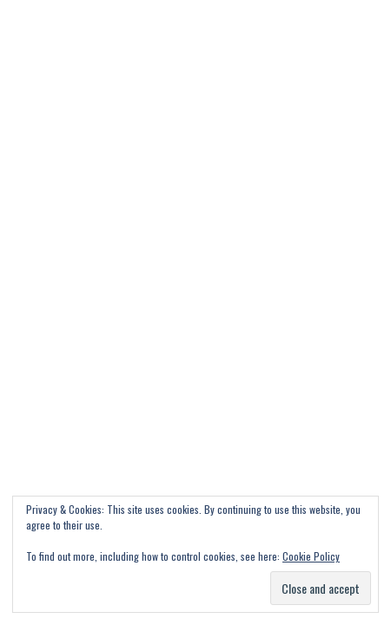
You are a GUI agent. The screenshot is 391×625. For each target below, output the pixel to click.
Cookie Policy (311, 556)
